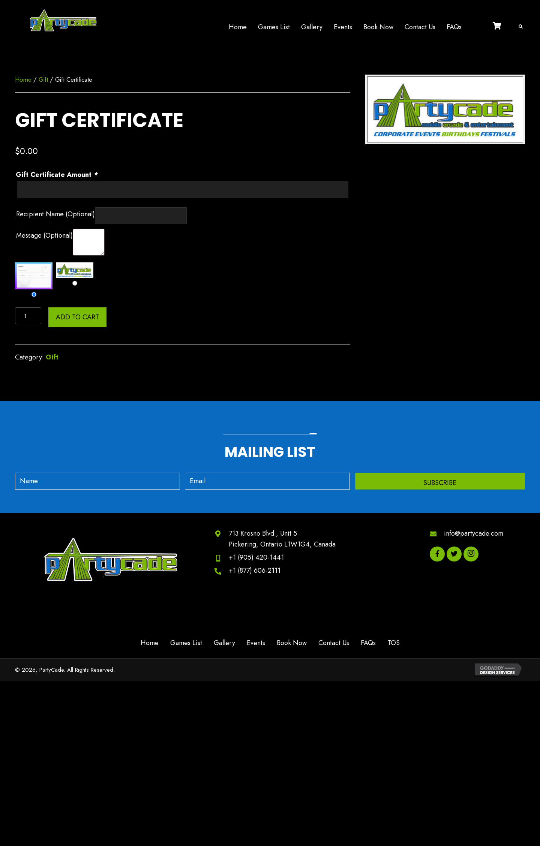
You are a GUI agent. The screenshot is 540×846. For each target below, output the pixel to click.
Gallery (224, 643)
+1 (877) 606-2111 (254, 570)
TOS (393, 643)
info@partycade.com (473, 533)
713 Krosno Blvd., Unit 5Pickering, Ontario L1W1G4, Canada (282, 539)
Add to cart (77, 317)
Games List (186, 643)
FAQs (368, 643)
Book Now (292, 643)
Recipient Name (55, 214)
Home (23, 79)
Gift (43, 79)
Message (44, 235)
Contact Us (333, 643)
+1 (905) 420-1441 (256, 557)
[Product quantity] (28, 315)
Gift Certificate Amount (57, 175)
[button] (440, 481)
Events (256, 643)
